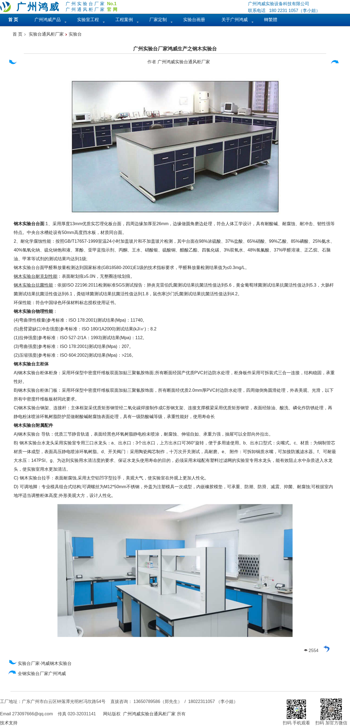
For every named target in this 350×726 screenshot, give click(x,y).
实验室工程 (88, 19)
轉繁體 (270, 19)
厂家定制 (158, 19)
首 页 (17, 34)
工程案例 (124, 19)
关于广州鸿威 (234, 19)
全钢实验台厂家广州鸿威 (37, 673)
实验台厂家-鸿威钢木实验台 (40, 663)
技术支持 (9, 723)
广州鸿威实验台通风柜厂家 (184, 61)
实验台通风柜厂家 (46, 34)
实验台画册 (194, 19)
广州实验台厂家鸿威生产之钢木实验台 (175, 49)
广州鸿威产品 (47, 19)
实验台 (75, 34)
